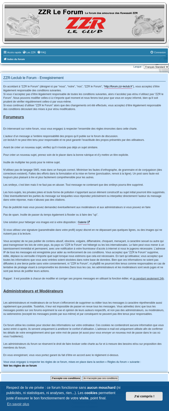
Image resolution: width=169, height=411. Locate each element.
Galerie (82, 222)
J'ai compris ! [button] (144, 396)
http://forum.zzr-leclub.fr (118, 86)
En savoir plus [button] (18, 404)
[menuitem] (29, 52)
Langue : (138, 66)
